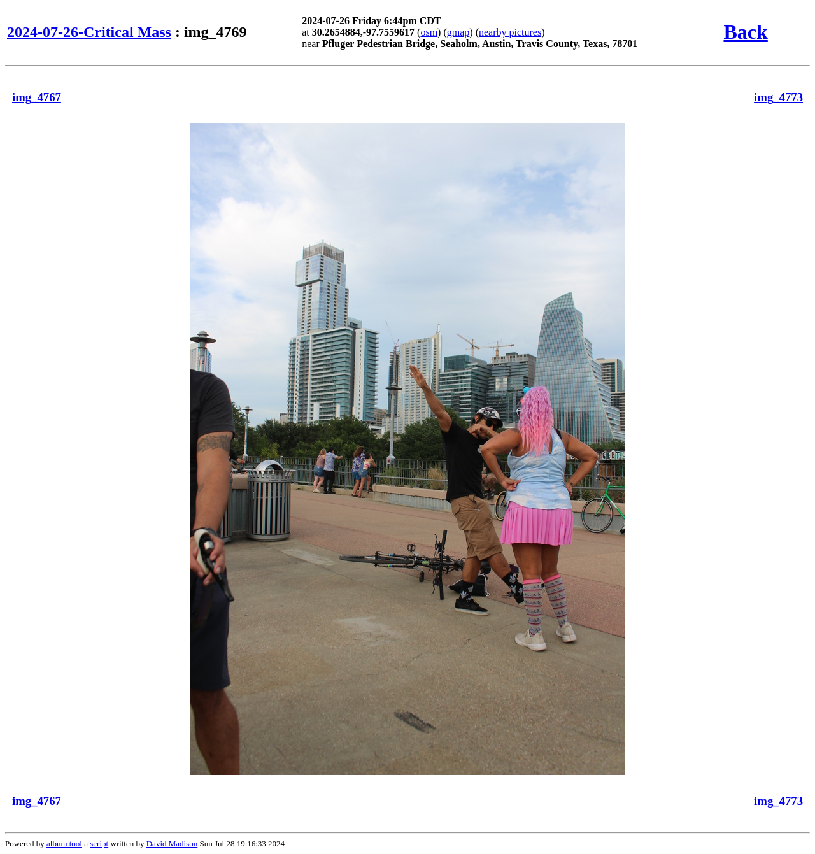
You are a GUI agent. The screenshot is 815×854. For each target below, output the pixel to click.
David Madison (172, 843)
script (99, 843)
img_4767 (36, 97)
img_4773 (778, 97)
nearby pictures (510, 32)
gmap (458, 32)
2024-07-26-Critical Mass (89, 32)
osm (428, 32)
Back (745, 31)
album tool (64, 843)
